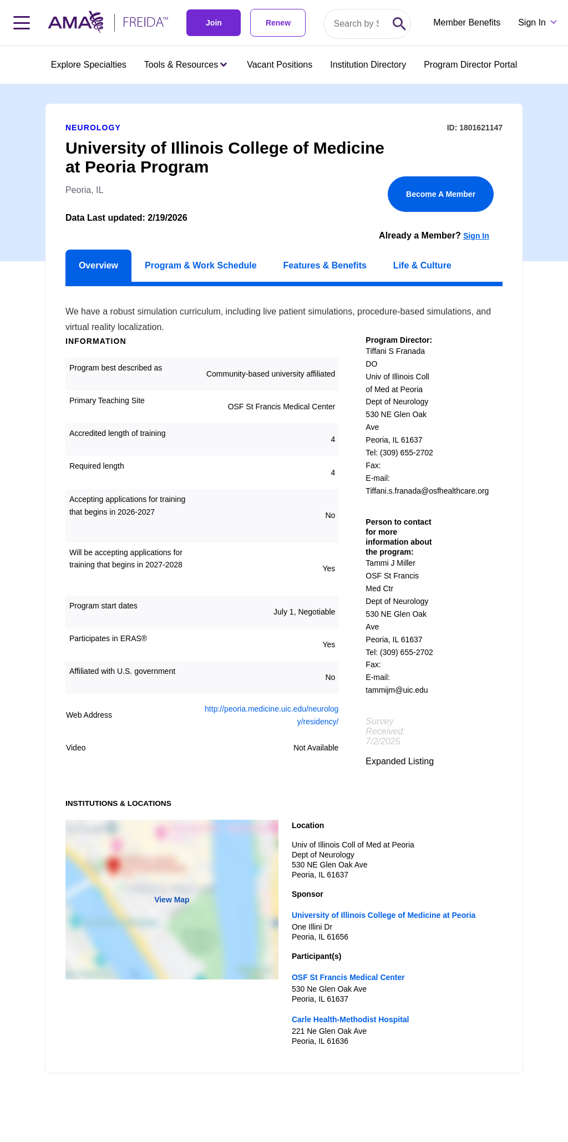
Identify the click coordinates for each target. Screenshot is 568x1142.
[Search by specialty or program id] (356, 23)
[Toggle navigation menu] (21, 22)
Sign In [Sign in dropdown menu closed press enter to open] (532, 22)
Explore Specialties (88, 64)
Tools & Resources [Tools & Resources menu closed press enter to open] (185, 64)
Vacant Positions (279, 64)
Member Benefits (466, 22)
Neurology (93, 127)
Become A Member (440, 194)
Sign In (476, 235)
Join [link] (214, 22)
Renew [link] (278, 22)
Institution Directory (368, 64)
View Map (172, 899)
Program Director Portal (470, 64)
